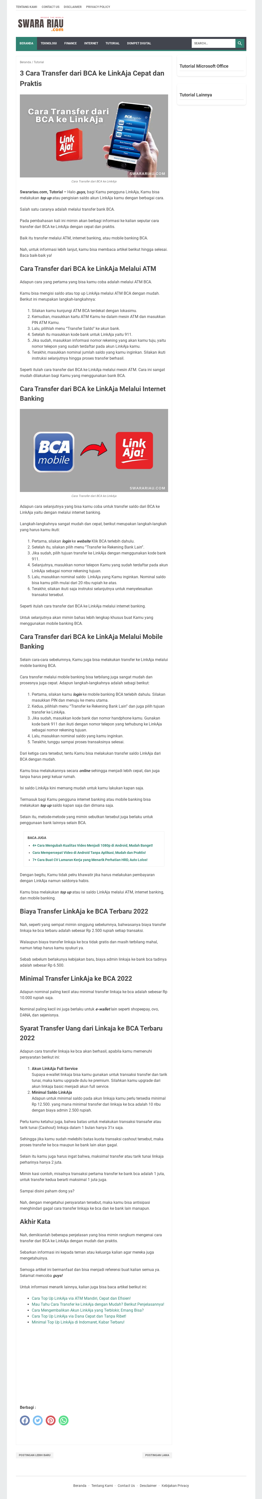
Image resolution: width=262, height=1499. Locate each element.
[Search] (213, 43)
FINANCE (70, 43)
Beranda (26, 43)
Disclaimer (73, 7)
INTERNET (91, 43)
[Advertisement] (100, 1365)
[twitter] (38, 1420)
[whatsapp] (64, 1420)
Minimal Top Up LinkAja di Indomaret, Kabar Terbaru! (78, 1322)
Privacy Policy (98, 7)
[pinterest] (51, 1420)
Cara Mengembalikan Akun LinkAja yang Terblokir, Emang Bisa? (88, 1310)
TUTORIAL (113, 43)
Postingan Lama (157, 1455)
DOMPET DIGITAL (139, 43)
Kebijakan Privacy (175, 1486)
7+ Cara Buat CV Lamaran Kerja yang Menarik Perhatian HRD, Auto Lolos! (90, 860)
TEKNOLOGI (49, 43)
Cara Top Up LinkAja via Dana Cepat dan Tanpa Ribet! (79, 1316)
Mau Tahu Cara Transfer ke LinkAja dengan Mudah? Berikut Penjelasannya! (98, 1304)
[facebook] (25, 1420)
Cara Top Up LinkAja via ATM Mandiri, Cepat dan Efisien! (81, 1298)
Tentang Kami (26, 7)
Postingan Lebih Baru (34, 1455)
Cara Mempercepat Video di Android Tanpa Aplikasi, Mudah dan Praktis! (89, 853)
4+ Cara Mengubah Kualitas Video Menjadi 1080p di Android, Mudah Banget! (93, 845)
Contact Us (50, 7)
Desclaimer (148, 1486)
